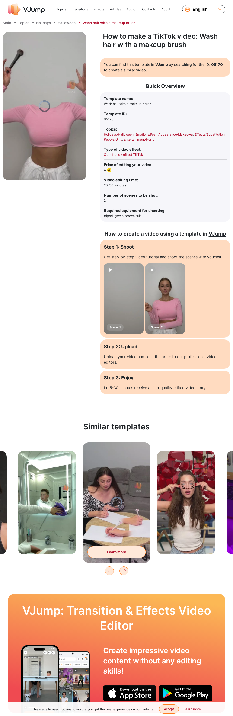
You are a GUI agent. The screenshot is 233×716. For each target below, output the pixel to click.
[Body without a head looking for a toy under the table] (40, 679)
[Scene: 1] (124, 298)
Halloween (67, 23)
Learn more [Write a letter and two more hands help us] (116, 553)
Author (132, 9)
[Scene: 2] (165, 298)
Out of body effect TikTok (123, 155)
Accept (169, 709)
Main (7, 23)
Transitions (80, 9)
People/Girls (113, 139)
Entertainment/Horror (140, 139)
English (200, 9)
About (165, 9)
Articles (115, 9)
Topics (61, 9)
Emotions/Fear (145, 134)
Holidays (43, 23)
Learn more (192, 709)
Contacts (149, 9)
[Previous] (109, 570)
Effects (99, 9)
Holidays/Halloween (119, 134)
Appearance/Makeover (175, 134)
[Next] (123, 570)
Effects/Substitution (210, 134)
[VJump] (26, 9)
